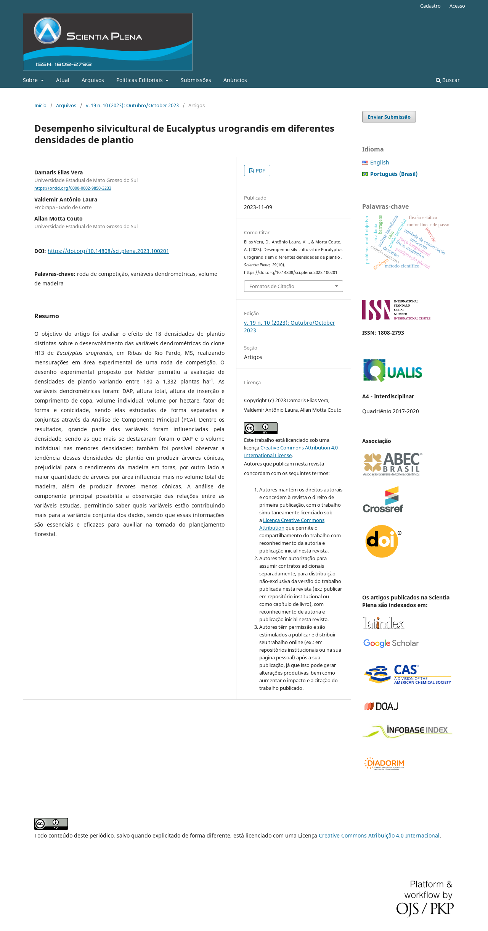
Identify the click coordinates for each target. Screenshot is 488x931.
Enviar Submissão (389, 116)
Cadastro (430, 5)
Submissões (196, 80)
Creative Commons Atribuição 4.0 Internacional (379, 835)
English (379, 162)
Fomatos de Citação (271, 286)
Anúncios (235, 80)
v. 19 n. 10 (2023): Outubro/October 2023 (132, 105)
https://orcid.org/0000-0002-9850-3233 (72, 188)
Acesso (457, 5)
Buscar (448, 80)
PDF (260, 170)
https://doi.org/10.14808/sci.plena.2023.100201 (108, 250)
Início (40, 105)
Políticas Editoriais (140, 80)
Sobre (31, 80)
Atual (62, 80)
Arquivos (93, 80)
